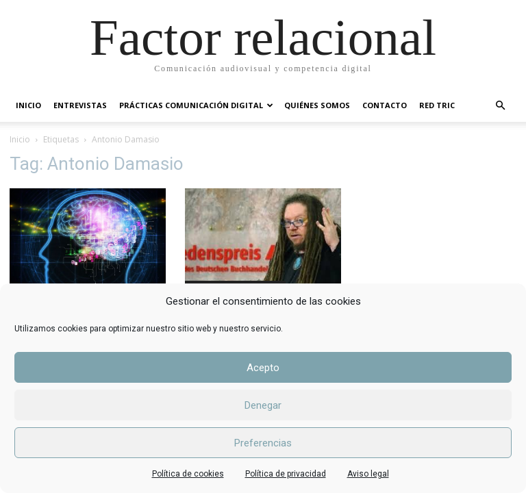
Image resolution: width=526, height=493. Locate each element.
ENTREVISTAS (80, 105)
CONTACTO (384, 105)
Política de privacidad (285, 474)
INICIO (28, 105)
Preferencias (263, 443)
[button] (500, 105)
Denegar (263, 405)
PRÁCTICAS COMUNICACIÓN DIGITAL (196, 105)
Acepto (263, 368)
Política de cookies (188, 474)
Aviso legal (368, 474)
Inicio (20, 139)
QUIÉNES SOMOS (317, 105)
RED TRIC (437, 105)
